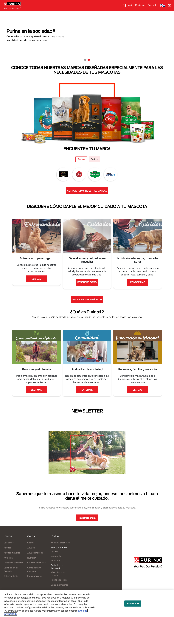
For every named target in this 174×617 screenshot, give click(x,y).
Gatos (21, 13)
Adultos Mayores (35, 557)
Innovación (56, 561)
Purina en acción (59, 584)
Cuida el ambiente (105, 13)
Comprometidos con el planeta (132, 13)
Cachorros (9, 547)
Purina (55, 540)
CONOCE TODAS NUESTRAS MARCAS (87, 195)
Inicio (130, 5)
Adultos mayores (12, 557)
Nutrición (8, 562)
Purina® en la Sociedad (82, 13)
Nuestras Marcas (36, 13)
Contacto (152, 5)
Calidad (54, 556)
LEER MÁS (36, 394)
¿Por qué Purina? (159, 13)
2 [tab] (89, 65)
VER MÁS (36, 284)
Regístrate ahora (87, 523)
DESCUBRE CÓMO (87, 287)
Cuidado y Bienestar (13, 567)
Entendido (133, 603)
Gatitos (31, 547)
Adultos (7, 552)
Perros (10, 13)
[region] (87, 603)
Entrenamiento (11, 581)
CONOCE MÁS (137, 287)
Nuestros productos (58, 13)
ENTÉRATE (87, 394)
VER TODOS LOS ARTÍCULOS (87, 304)
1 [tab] (85, 65)
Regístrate (140, 5)
